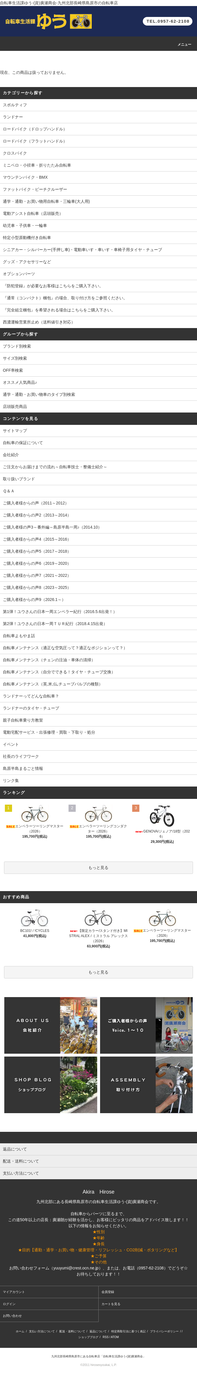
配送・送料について (72, 1331)
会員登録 (108, 1292)
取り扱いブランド (19, 479)
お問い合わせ (12, 1315)
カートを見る (111, 1304)
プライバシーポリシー (164, 1331)
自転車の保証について (23, 442)
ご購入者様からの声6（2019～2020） (37, 563)
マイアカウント (14, 1292)
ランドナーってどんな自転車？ (31, 696)
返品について (98, 1331)
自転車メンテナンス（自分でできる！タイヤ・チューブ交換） (59, 672)
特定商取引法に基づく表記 (128, 1331)
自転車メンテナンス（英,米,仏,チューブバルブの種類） (53, 684)
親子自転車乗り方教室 (23, 720)
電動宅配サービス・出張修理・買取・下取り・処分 (49, 732)
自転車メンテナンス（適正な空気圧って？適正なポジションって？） (65, 647)
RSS (106, 1337)
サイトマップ (15, 430)
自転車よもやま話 (19, 635)
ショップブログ (88, 1337)
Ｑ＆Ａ (9, 491)
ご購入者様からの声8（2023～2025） (37, 587)
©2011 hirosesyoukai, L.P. (98, 1365)
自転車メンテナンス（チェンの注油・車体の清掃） (49, 660)
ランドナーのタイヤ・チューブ (31, 708)
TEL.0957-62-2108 (168, 21)
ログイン (9, 1304)
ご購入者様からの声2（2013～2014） (37, 515)
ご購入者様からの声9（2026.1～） (34, 599)
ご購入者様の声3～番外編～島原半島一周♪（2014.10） (52, 527)
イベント (11, 744)
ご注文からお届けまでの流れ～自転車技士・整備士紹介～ (55, 467)
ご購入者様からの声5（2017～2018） (37, 551)
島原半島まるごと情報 (23, 768)
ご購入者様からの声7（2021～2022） (37, 575)
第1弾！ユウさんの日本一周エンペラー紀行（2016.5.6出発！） (60, 611)
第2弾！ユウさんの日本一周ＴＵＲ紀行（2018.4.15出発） (55, 623)
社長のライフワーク (21, 756)
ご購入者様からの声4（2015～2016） (37, 539)
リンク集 (11, 780)
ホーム (20, 1331)
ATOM (115, 1337)
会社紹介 (11, 454)
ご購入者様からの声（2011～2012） (36, 503)
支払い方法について (42, 1331)
